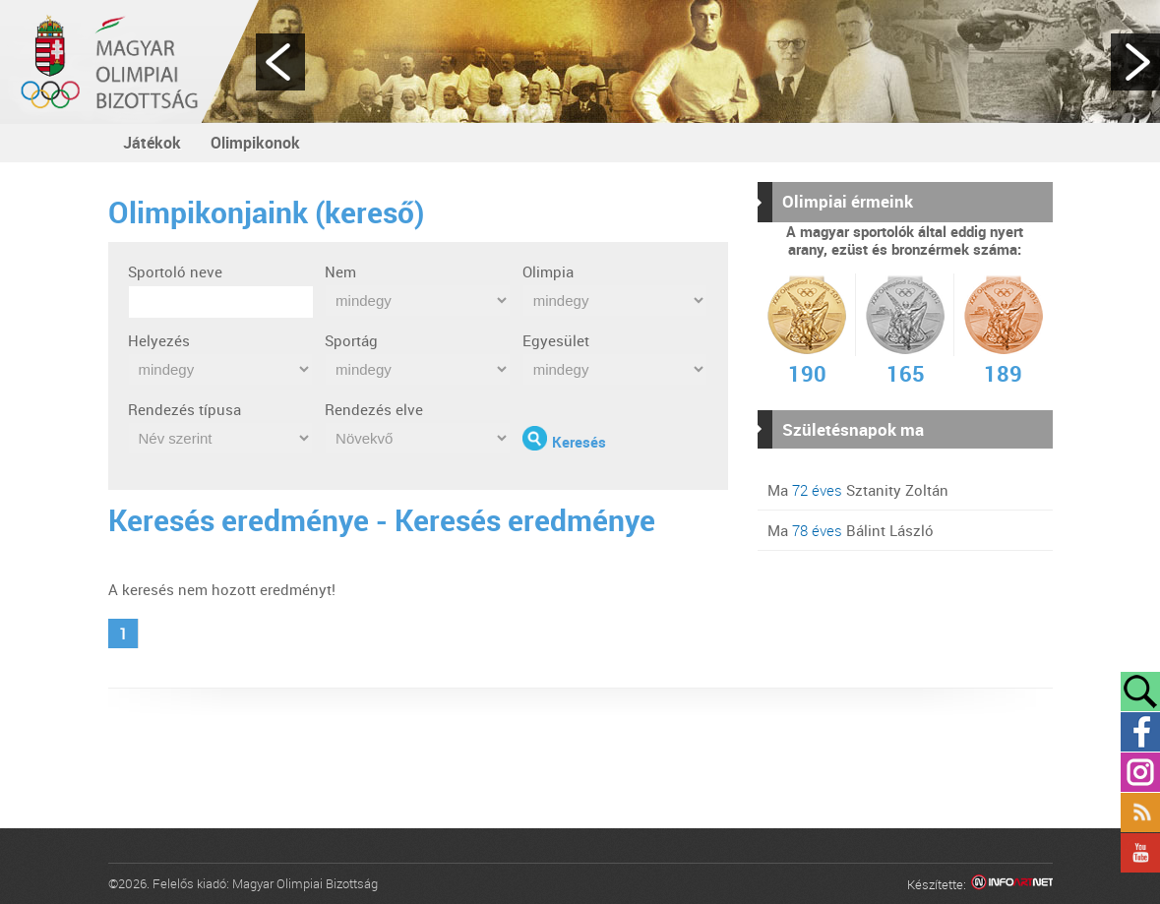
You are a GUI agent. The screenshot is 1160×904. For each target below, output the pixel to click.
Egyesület (555, 340)
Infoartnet (1012, 884)
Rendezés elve (374, 409)
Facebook (1140, 732)
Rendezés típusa (184, 409)
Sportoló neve (175, 271)
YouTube (1140, 853)
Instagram (1140, 772)
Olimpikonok (255, 142)
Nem (340, 271)
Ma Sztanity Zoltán (857, 490)
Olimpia (548, 271)
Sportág (351, 340)
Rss (1140, 812)
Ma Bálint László (850, 530)
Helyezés (159, 340)
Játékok (152, 142)
